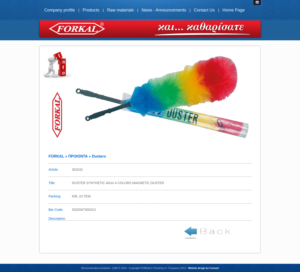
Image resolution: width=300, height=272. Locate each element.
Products (91, 10)
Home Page (233, 10)
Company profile (59, 10)
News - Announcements (164, 10)
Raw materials (120, 10)
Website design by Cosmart (203, 268)
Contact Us (204, 10)
